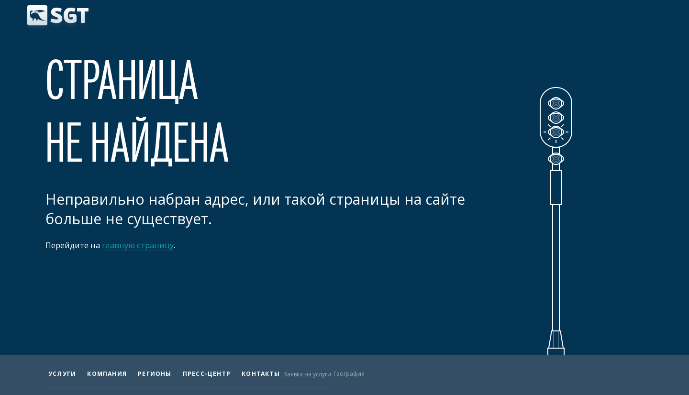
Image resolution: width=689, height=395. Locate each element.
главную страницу (138, 245)
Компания (107, 374)
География (349, 374)
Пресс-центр (207, 374)
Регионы (155, 374)
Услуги (62, 374)
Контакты (261, 374)
